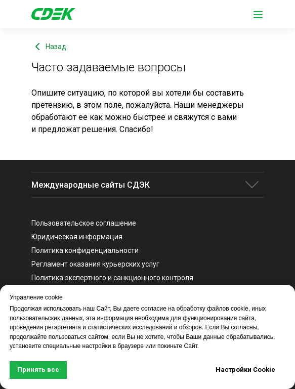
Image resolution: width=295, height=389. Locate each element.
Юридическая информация (76, 237)
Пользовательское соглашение (83, 223)
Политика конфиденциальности (85, 250)
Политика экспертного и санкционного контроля (112, 278)
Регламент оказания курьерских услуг (95, 264)
